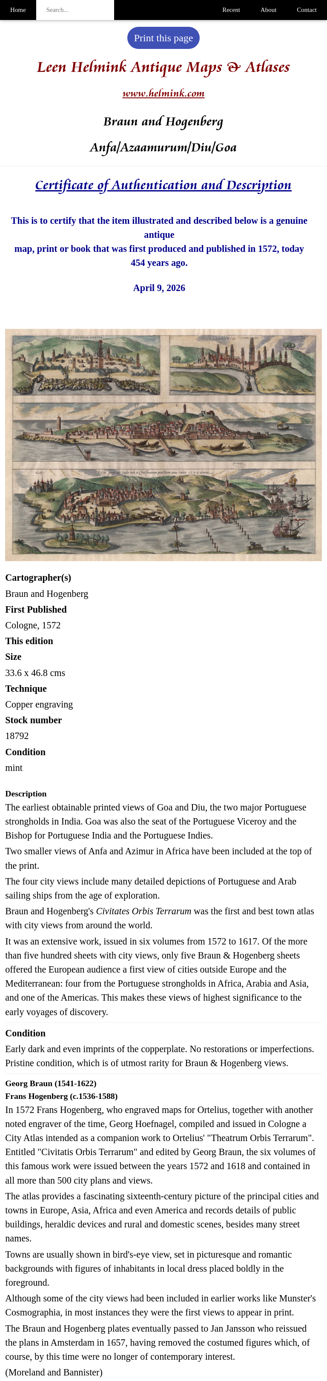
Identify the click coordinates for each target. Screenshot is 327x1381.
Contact (307, 9)
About (269, 9)
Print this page (163, 37)
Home (18, 9)
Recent (231, 9)
